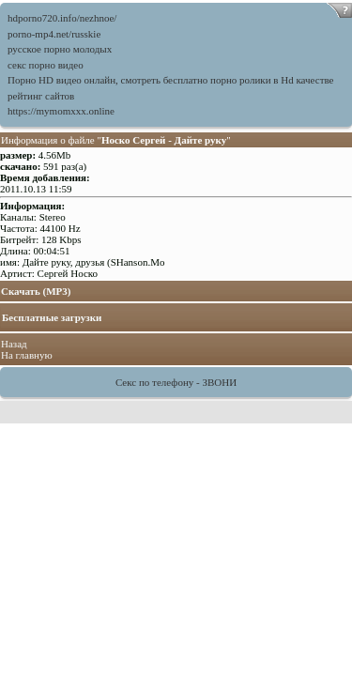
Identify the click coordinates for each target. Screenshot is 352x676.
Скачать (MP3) (36, 291)
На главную (27, 355)
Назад (14, 343)
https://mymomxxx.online (61, 110)
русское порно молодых (60, 48)
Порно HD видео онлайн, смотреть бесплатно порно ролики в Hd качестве (170, 79)
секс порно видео (46, 64)
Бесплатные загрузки (51, 317)
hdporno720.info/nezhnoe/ (62, 17)
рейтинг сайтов (41, 95)
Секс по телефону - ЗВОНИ (176, 382)
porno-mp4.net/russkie (54, 33)
